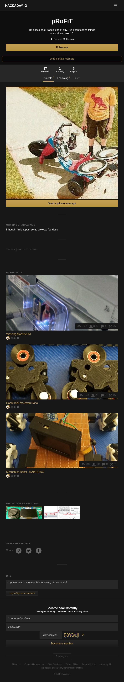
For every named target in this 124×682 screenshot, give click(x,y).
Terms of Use (72, 664)
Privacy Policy (88, 664)
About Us (16, 664)
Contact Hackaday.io (34, 664)
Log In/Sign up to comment (22, 593)
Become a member (62, 643)
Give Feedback (55, 664)
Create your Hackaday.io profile (49, 611)
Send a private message (62, 58)
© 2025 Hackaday (62, 674)
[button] (115, 5)
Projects (48, 77)
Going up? (61, 656)
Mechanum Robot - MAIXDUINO (25, 472)
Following (63, 77)
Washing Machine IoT (18, 334)
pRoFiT (12, 338)
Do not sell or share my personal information (62, 668)
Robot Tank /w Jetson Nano (22, 403)
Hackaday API (105, 664)
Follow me (62, 47)
